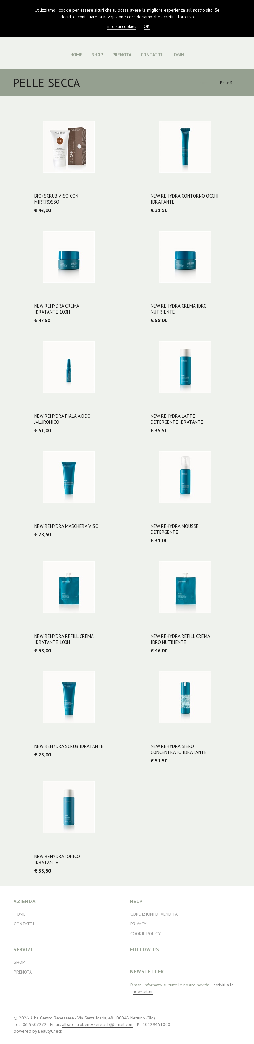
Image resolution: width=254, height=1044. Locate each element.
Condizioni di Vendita (154, 914)
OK (147, 26)
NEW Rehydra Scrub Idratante (69, 746)
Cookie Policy (145, 933)
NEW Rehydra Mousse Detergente (175, 529)
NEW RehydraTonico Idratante (57, 859)
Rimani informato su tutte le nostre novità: (182, 988)
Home (76, 55)
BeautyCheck (50, 1031)
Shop (97, 55)
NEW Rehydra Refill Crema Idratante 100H (63, 639)
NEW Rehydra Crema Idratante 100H (56, 309)
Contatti (151, 55)
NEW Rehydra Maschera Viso (66, 526)
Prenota (121, 55)
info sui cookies (121, 26)
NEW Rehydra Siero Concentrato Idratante (179, 749)
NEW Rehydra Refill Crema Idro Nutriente (180, 639)
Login (178, 55)
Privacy (138, 924)
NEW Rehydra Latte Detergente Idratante (177, 419)
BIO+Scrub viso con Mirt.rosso (56, 199)
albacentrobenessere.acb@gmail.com (97, 1024)
